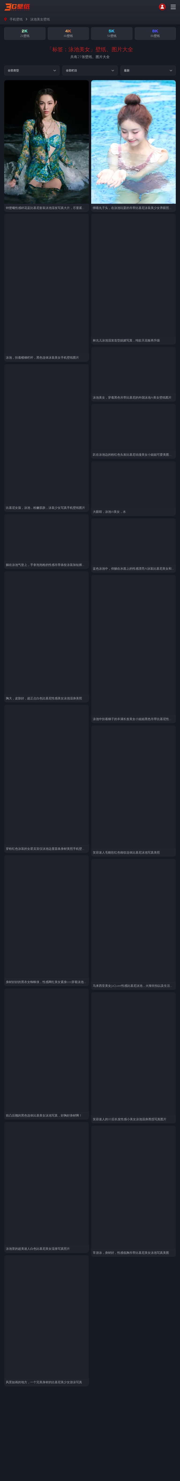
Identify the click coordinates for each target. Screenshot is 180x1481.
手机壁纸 (16, 19)
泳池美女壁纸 (40, 19)
